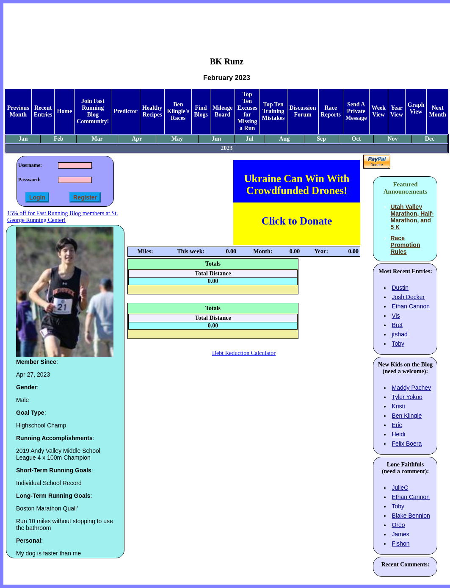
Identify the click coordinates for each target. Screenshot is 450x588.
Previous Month (18, 111)
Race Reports (331, 111)
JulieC (400, 487)
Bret (397, 325)
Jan (23, 139)
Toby (398, 343)
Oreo (398, 524)
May (177, 139)
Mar (96, 139)
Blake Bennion (411, 515)
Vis (396, 315)
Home (64, 111)
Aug (284, 139)
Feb (58, 139)
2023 (226, 148)
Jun (216, 139)
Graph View (416, 108)
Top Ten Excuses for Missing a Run (247, 111)
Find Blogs (201, 111)
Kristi (398, 406)
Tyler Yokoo (407, 397)
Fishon (400, 543)
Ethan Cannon (411, 306)
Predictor (125, 111)
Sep (321, 139)
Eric (397, 425)
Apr (137, 139)
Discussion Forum (303, 111)
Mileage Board (222, 111)
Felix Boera (407, 443)
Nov (392, 139)
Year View (396, 111)
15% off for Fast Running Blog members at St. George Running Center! (62, 216)
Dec (430, 139)
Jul (250, 139)
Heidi (398, 434)
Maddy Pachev (411, 387)
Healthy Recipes (152, 111)
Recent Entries (43, 111)
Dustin (400, 287)
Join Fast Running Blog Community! (93, 111)
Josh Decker (408, 297)
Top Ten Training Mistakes (273, 111)
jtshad (399, 334)
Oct (356, 139)
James (400, 534)
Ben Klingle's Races (178, 111)
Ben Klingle (407, 415)
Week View (379, 111)
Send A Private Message (356, 111)
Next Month (437, 111)
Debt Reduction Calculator (244, 353)
